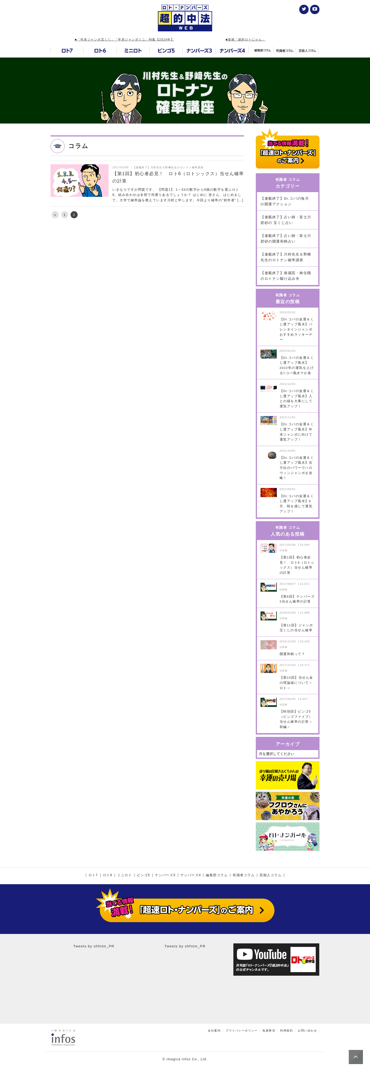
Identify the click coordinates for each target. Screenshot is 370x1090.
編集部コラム (217, 875)
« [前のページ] (55, 215)
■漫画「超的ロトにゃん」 (245, 39)
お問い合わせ (307, 1030)
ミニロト (124, 875)
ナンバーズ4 (191, 875)
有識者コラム (244, 875)
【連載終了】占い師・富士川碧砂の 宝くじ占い (286, 220)
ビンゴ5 (143, 875)
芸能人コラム (271, 875)
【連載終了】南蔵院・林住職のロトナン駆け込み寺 (286, 276)
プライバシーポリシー (241, 1030)
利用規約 (286, 1030)
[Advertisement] (147, 262)
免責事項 (268, 1030)
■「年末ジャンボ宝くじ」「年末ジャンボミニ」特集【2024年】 (124, 39)
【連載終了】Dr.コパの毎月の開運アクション (285, 201)
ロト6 (107, 875)
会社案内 (214, 1030)
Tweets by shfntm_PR (93, 946)
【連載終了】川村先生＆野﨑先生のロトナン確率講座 (286, 257)
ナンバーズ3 (165, 875)
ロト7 (93, 875)
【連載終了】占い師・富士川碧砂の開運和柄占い (286, 238)
